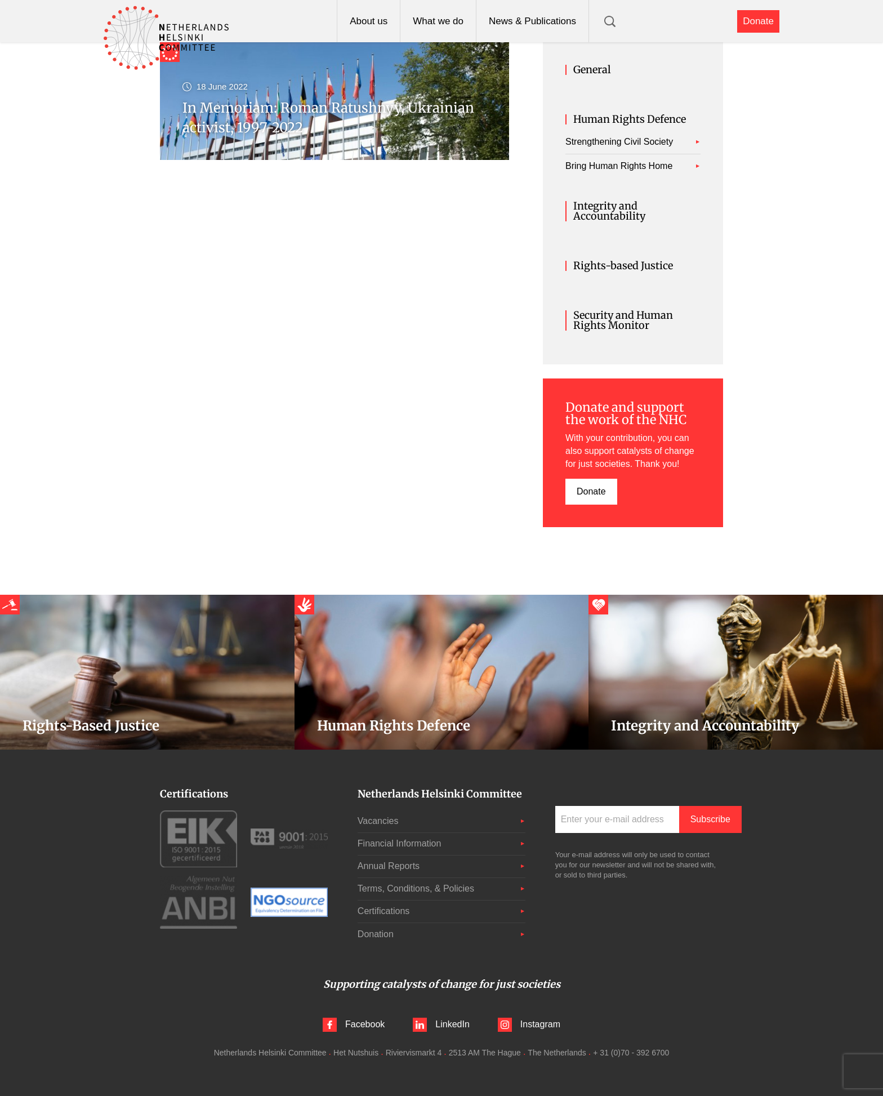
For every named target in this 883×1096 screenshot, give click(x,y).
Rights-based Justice (623, 266)
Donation (376, 934)
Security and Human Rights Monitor (623, 320)
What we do (438, 21)
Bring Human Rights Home (618, 166)
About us (368, 21)
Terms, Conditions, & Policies (416, 888)
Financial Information (400, 843)
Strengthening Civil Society (619, 141)
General (592, 70)
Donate (758, 21)
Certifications (383, 911)
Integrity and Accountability (609, 211)
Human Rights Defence (629, 119)
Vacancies (378, 821)
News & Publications (532, 21)
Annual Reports (389, 866)
